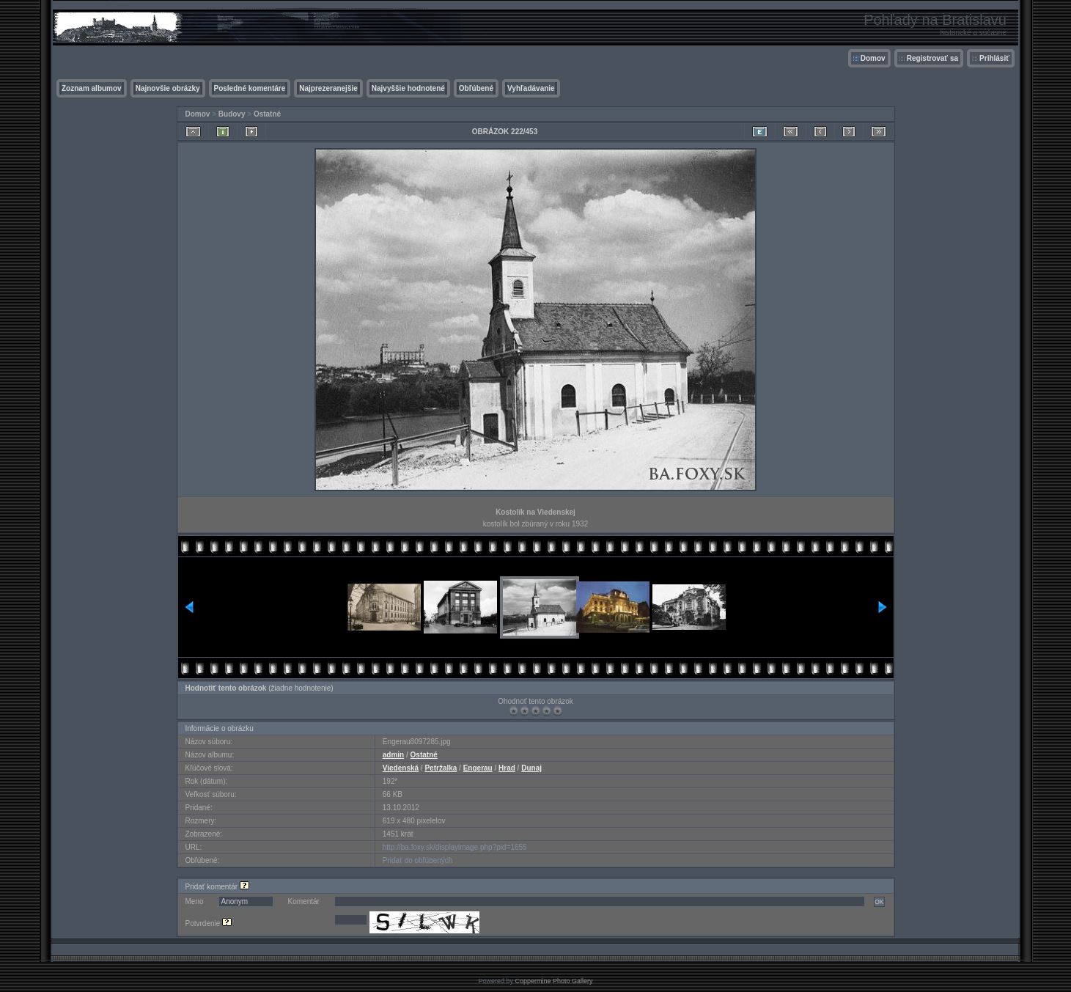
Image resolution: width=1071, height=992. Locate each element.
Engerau (478, 768)
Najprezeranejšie (328, 88)
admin (393, 755)
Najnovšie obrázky (168, 88)
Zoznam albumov (92, 88)
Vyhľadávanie (531, 88)
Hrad (506, 768)
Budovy (232, 114)
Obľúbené (476, 88)
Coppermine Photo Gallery (553, 981)
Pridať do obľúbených (418, 860)
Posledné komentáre (250, 88)
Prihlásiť (994, 58)
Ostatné (267, 114)
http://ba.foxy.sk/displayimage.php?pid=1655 (455, 847)
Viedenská (401, 768)
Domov (873, 58)
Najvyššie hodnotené (408, 88)
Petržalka (440, 768)
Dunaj (531, 768)
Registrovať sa (932, 58)
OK (879, 901)
